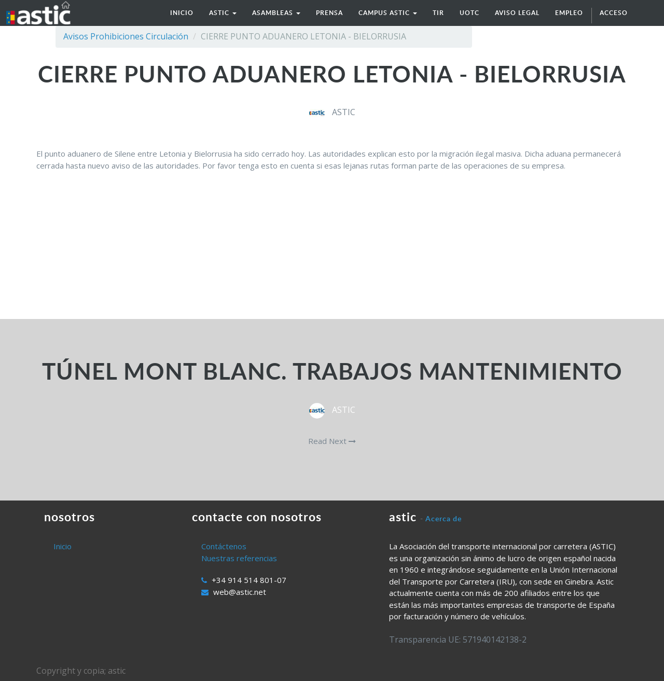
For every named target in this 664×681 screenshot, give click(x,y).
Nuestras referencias (239, 558)
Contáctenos (223, 546)
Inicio (62, 546)
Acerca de (443, 518)
